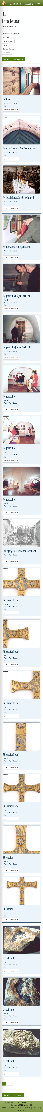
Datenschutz (21, 1110)
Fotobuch (6, 38)
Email (4, 1107)
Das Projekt (12, 1107)
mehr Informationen (11, 110)
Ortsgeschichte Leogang (21, 3)
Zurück (6, 59)
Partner (20, 1107)
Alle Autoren (18, 59)
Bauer (5, 45)
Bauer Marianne (8, 41)
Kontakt (28, 1107)
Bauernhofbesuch (9, 49)
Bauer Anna (7, 53)
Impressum (35, 1107)
